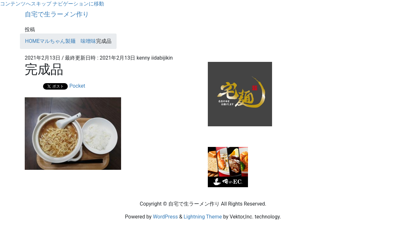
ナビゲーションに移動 (78, 4)
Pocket (77, 86)
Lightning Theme (203, 217)
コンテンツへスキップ (25, 4)
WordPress (165, 217)
